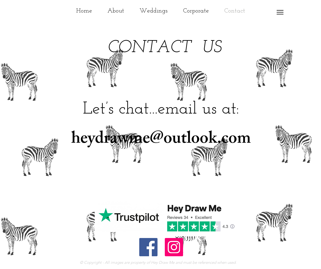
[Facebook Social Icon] (148, 247)
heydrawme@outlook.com (161, 140)
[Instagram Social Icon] (174, 247)
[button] (280, 12)
